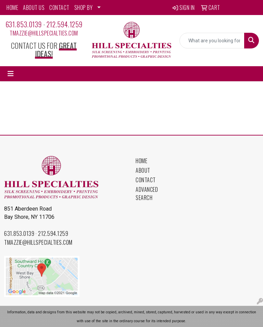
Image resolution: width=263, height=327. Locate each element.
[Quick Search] (212, 40)
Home (141, 161)
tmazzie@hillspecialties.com (44, 33)
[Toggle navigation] (10, 74)
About (143, 170)
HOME (12, 7)
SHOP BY (83, 7)
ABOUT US (34, 7)
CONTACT (59, 7)
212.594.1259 (65, 24)
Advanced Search (147, 193)
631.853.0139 (23, 24)
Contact (146, 180)
